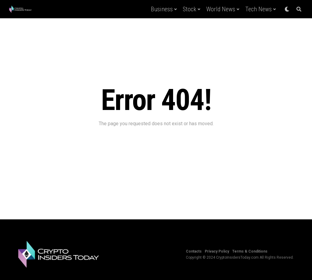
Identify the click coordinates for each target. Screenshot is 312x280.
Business (162, 9)
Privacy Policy (217, 251)
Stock (189, 9)
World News (220, 9)
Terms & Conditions (250, 251)
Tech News (258, 9)
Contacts (194, 251)
